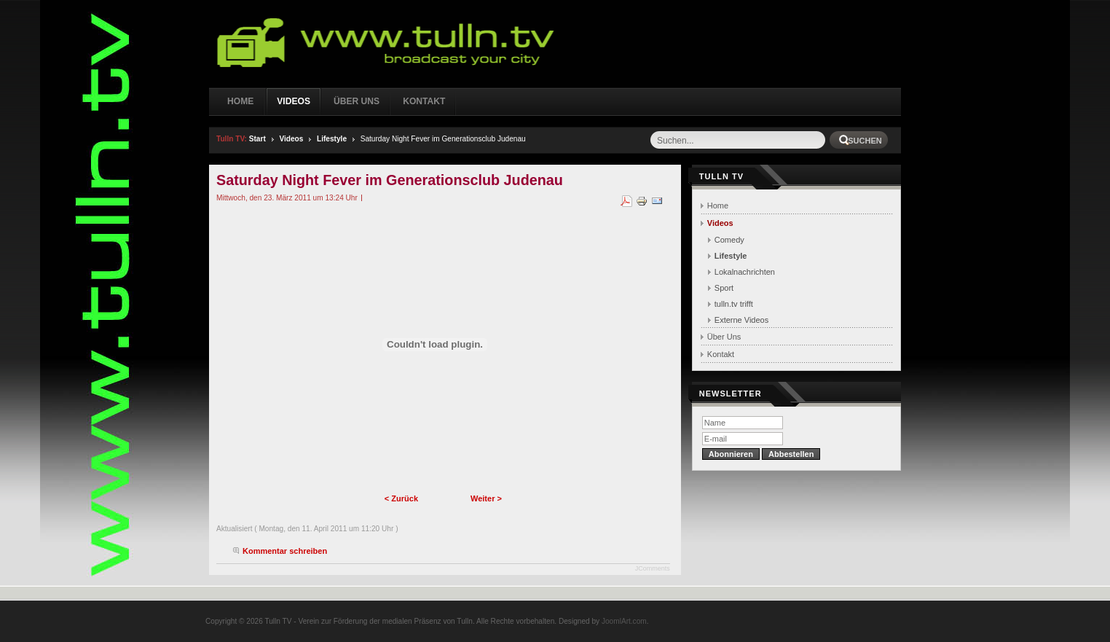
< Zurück (401, 498)
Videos (291, 139)
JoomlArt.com (624, 621)
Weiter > (486, 498)
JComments (652, 568)
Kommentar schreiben (285, 551)
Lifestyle (332, 139)
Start (257, 139)
